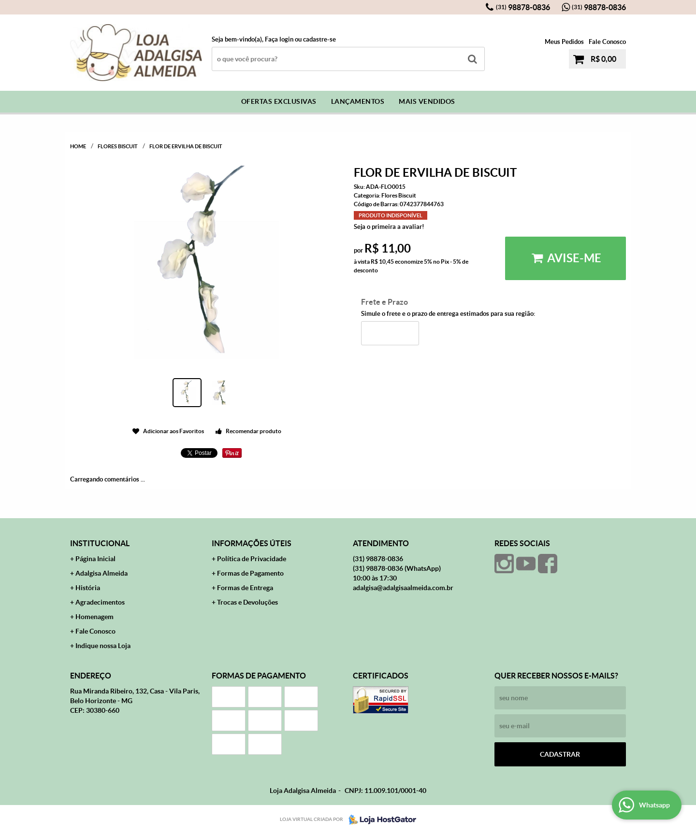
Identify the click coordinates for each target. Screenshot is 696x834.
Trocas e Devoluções (247, 602)
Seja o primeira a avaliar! (389, 226)
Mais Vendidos (427, 101)
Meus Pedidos (564, 41)
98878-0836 (523, 7)
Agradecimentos (100, 602)
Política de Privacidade (251, 559)
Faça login (279, 39)
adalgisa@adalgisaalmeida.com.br (403, 588)
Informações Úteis (251, 543)
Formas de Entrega (245, 588)
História (87, 588)
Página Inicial (95, 559)
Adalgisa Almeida (101, 573)
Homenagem (94, 617)
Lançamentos (358, 101)
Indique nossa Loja (102, 646)
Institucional (100, 543)
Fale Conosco (607, 41)
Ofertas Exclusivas (279, 101)
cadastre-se (319, 39)
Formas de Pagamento (250, 573)
